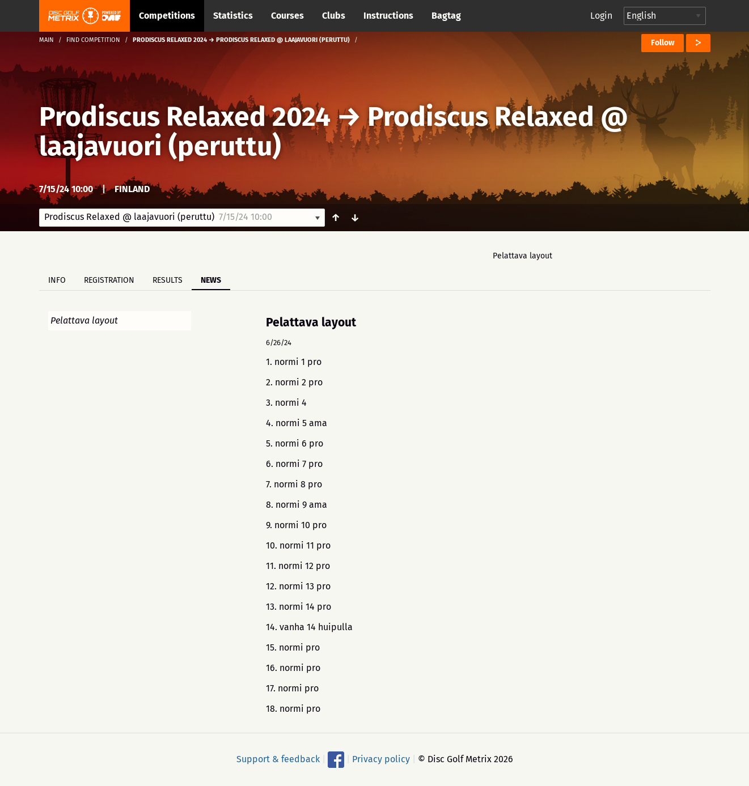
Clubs (333, 15)
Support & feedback (278, 759)
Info (57, 280)
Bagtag (446, 15)
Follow (662, 43)
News (211, 280)
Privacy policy (381, 759)
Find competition (93, 40)
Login (601, 15)
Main (46, 40)
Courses (287, 15)
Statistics (233, 15)
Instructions (388, 15)
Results (168, 280)
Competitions (167, 15)
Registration (109, 280)
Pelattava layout (522, 256)
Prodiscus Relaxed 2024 (185, 116)
